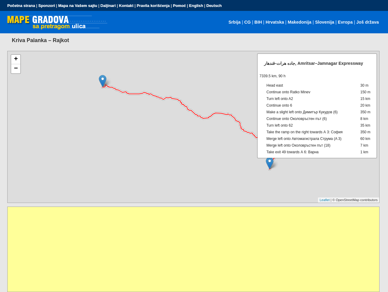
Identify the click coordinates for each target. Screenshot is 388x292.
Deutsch (214, 5)
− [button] (16, 68)
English (196, 5)
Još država (367, 22)
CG (247, 22)
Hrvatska (275, 22)
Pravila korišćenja (153, 5)
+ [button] (16, 59)
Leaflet (324, 200)
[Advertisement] (189, 249)
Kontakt (126, 5)
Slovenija (324, 22)
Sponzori (46, 5)
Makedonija (299, 22)
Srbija (235, 22)
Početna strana (21, 5)
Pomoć (179, 5)
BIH (258, 22)
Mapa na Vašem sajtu (77, 5)
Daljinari (108, 5)
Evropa (345, 22)
